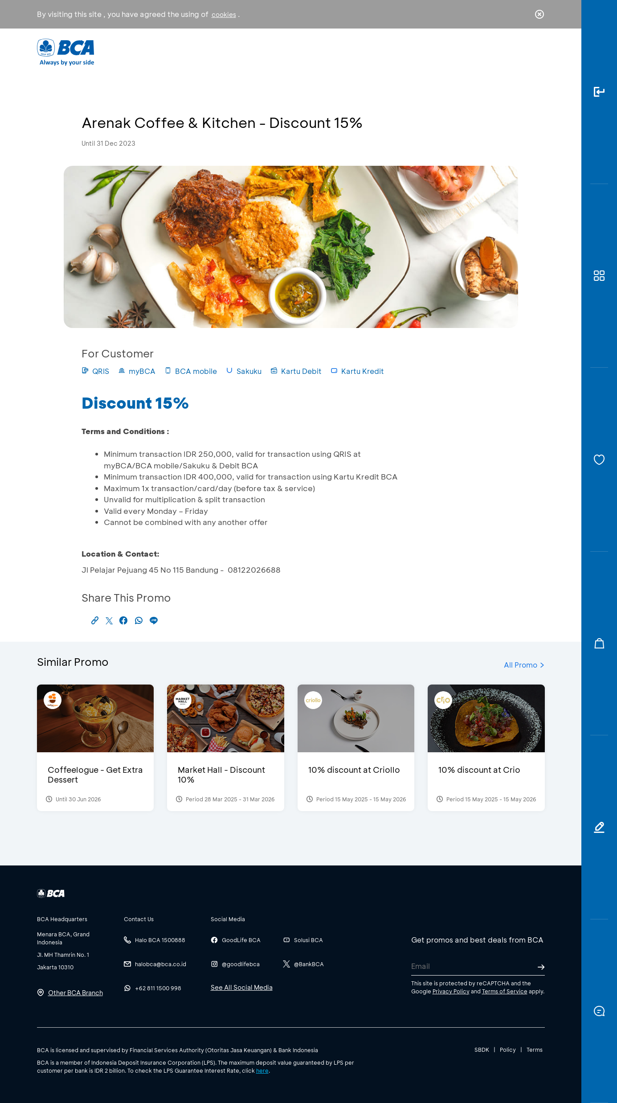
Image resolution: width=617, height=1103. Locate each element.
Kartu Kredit (357, 371)
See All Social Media (242, 987)
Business (279, 51)
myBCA (136, 371)
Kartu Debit (296, 371)
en (536, 52)
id (520, 52)
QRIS (95, 371)
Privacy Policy (451, 991)
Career (401, 51)
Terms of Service (504, 991)
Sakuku (244, 371)
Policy (508, 1049)
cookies (224, 14)
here (262, 1070)
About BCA (341, 51)
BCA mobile (190, 371)
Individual (219, 51)
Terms (535, 1049)
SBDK (481, 1049)
